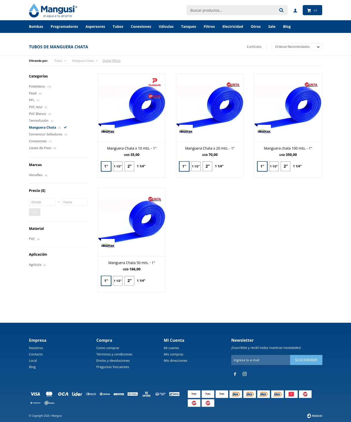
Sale (271, 26)
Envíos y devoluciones (113, 360)
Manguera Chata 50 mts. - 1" (131, 262)
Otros (256, 26)
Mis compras (173, 354)
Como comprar (107, 348)
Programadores (64, 26)
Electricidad (232, 26)
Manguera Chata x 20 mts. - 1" (210, 148)
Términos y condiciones (114, 354)
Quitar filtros (112, 60)
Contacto (36, 354)
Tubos (118, 26)
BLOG (287, 26)
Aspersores (95, 26)
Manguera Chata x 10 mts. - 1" (131, 148)
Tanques (188, 26)
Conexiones (141, 26)
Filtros (209, 26)
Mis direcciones (175, 360)
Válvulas (166, 26)
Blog (32, 367)
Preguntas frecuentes (112, 367)
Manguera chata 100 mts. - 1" (288, 148)
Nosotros (36, 348)
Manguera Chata (83, 61)
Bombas (36, 26)
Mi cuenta (171, 348)
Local (33, 360)
